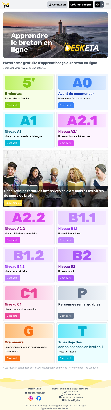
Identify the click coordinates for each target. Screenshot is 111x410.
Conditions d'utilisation (71, 397)
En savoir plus (13, 203)
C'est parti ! (12, 105)
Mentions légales (71, 400)
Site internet (71, 391)
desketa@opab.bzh (35, 393)
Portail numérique (71, 394)
